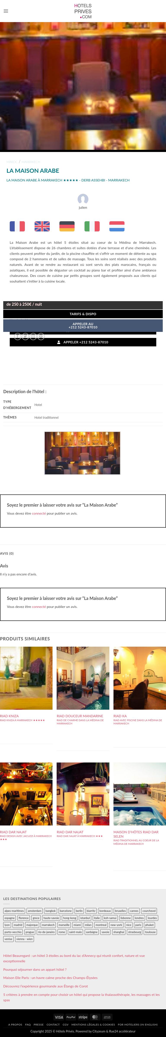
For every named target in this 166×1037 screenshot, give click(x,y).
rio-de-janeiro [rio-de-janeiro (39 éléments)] (46, 932)
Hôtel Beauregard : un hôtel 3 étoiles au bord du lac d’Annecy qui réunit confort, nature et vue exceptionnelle (74, 958)
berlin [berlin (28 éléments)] (79, 911)
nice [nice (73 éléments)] (128, 925)
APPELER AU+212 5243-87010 (83, 325)
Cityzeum (99, 1031)
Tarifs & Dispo (83, 314)
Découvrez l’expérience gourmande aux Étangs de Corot (45, 986)
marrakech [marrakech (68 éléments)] (48, 925)
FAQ (28, 1024)
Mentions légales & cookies (93, 1024)
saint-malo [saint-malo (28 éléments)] (75, 932)
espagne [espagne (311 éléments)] (9, 918)
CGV (66, 1024)
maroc (12, 162)
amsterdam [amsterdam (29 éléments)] (34, 911)
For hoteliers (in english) (138, 1024)
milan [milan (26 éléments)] (88, 925)
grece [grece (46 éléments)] (36, 918)
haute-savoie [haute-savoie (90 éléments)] (51, 918)
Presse (39, 1024)
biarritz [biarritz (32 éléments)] (91, 911)
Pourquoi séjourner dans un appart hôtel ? (35, 969)
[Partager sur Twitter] (25, 336)
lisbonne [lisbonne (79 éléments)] (126, 918)
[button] (5, 11)
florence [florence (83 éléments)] (24, 918)
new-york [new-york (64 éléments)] (116, 925)
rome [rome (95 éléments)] (62, 932)
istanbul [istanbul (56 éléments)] (85, 918)
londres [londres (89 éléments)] (139, 918)
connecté (39, 513)
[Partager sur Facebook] (17, 336)
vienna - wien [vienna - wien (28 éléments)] (24, 939)
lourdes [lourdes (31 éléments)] (152, 918)
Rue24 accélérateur (122, 1031)
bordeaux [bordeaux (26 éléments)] (105, 911)
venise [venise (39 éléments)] (8, 939)
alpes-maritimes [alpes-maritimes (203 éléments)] (14, 911)
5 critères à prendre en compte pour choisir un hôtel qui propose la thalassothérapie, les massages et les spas (81, 997)
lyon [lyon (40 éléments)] (7, 925)
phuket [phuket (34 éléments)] (149, 925)
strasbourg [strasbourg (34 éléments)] (134, 932)
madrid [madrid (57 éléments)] (18, 925)
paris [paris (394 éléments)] (138, 925)
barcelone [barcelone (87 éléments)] (66, 911)
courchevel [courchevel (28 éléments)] (149, 911)
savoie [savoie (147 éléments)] (105, 932)
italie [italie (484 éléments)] (97, 918)
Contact (53, 1024)
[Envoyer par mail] (33, 336)
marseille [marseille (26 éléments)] (64, 925)
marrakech (31, 162)
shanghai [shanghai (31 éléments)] (118, 932)
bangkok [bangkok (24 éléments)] (50, 911)
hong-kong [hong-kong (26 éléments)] (69, 918)
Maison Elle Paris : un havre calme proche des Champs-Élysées (50, 978)
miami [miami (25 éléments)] (77, 925)
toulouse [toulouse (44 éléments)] (150, 932)
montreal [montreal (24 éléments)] (101, 925)
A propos (15, 1024)
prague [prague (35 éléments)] (30, 932)
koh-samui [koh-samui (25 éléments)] (110, 918)
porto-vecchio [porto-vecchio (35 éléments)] (13, 932)
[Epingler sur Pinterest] (41, 336)
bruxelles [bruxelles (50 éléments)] (120, 911)
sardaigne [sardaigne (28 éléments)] (91, 932)
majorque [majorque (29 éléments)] (32, 925)
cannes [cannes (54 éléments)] (134, 911)
